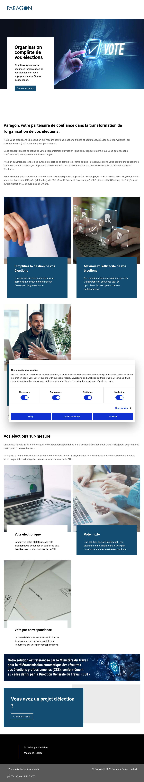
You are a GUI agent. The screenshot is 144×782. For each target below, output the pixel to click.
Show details (121, 408)
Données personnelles (36, 747)
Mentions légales (33, 752)
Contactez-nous (25, 88)
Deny (30, 416)
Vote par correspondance (33, 630)
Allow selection (72, 416)
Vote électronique (28, 534)
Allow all (113, 416)
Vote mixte (92, 534)
